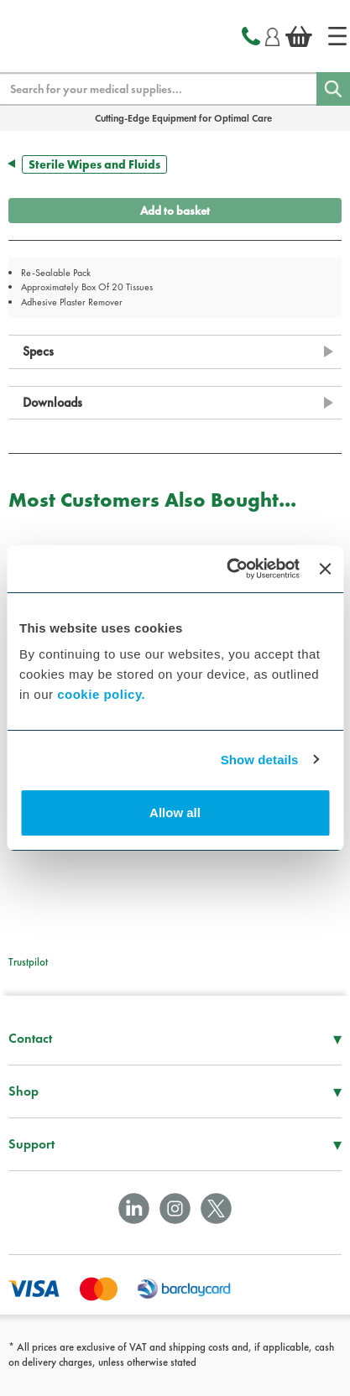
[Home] (337, 36)
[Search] (333, 89)
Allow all (175, 812)
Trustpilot (28, 962)
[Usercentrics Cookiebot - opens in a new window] (228, 569)
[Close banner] (325, 569)
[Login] (272, 34)
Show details (260, 760)
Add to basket (175, 210)
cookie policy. (101, 694)
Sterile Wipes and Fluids (94, 164)
